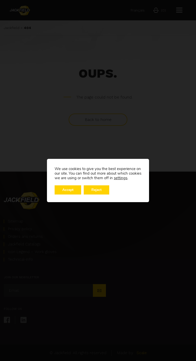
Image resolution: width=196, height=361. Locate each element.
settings (120, 178)
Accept (68, 189)
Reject (96, 189)
